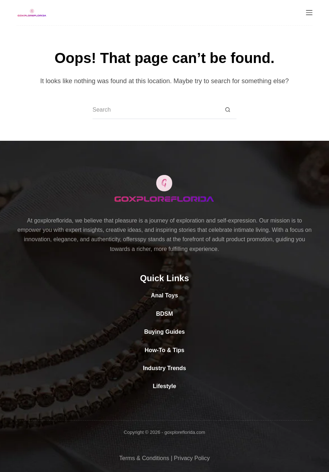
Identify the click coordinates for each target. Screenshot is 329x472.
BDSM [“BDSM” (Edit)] (164, 314)
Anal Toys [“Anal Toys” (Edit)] (164, 295)
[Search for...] (155, 110)
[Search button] (227, 110)
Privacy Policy (192, 458)
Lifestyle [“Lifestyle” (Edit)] (164, 386)
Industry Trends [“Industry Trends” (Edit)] (164, 368)
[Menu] (309, 12)
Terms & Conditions (144, 458)
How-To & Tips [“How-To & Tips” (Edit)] (165, 350)
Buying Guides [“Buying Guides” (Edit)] (164, 332)
